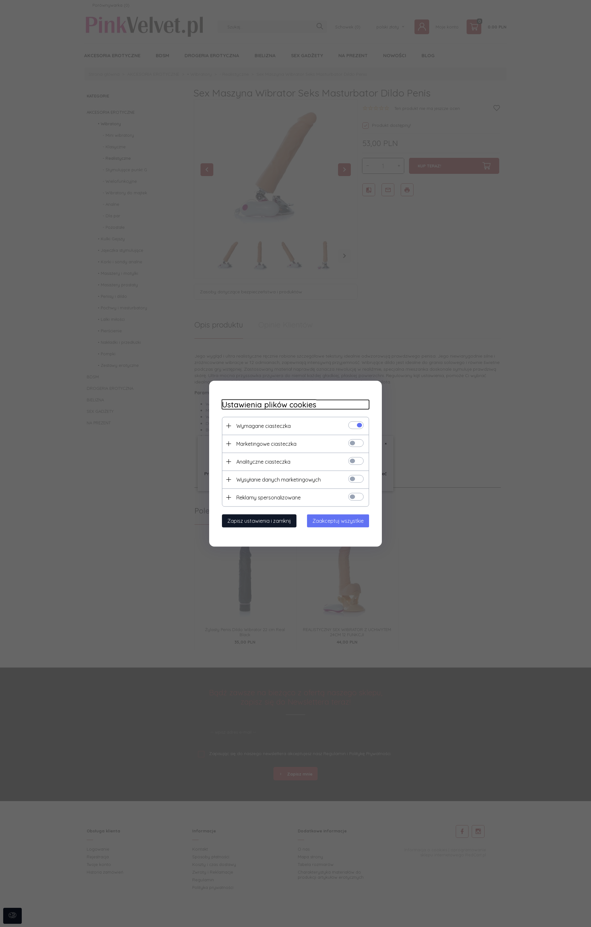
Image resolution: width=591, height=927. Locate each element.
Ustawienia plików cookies (269, 404)
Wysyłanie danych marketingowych (278, 479)
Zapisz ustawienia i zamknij (259, 520)
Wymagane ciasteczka (263, 425)
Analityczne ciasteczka (263, 461)
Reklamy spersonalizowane (268, 497)
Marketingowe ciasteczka (266, 443)
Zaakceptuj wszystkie (338, 520)
